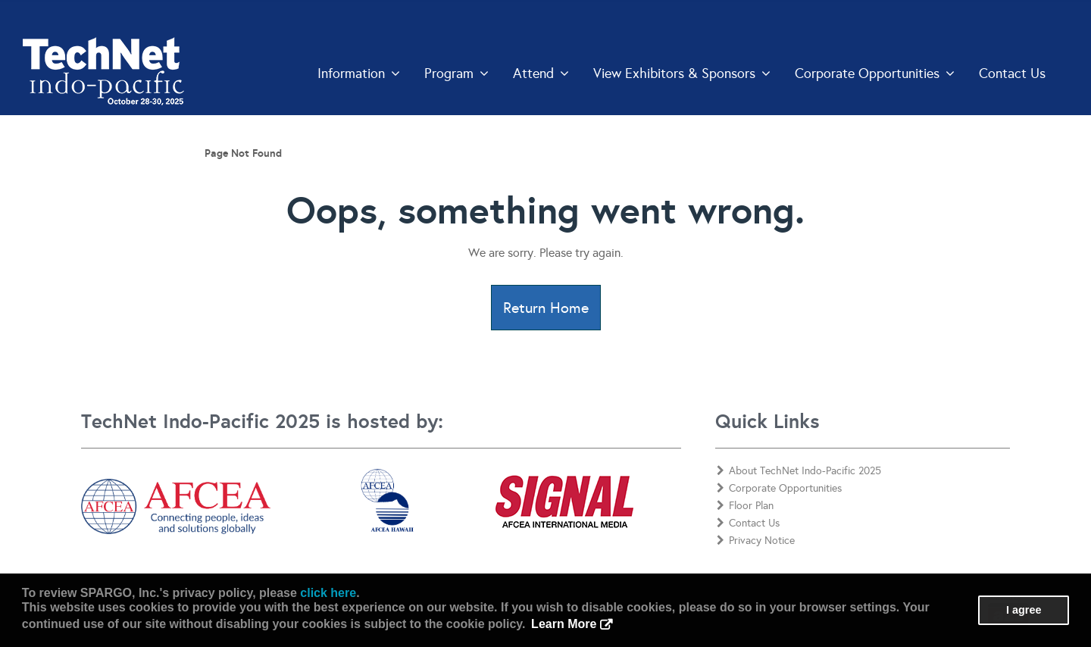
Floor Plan (745, 505)
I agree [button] (1023, 610)
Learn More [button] (563, 623)
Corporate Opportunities (875, 73)
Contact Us (1012, 73)
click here (328, 592)
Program (456, 73)
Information (358, 73)
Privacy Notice (756, 540)
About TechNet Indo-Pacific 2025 (799, 470)
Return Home (546, 307)
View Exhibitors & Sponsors (682, 73)
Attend (541, 73)
